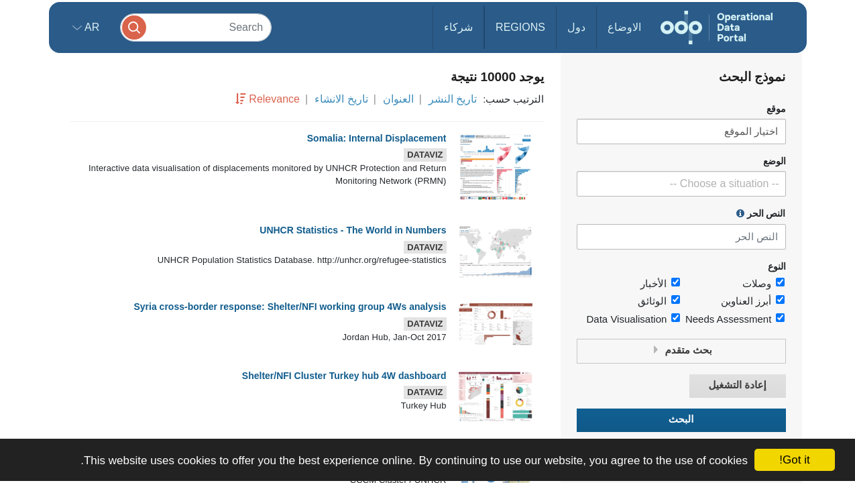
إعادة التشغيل (737, 385)
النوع (777, 267)
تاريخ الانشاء (341, 99)
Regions (520, 27)
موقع (776, 109)
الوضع (774, 161)
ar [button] (91, 27)
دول (576, 27)
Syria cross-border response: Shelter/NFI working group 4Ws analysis (289, 306)
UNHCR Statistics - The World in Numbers (353, 230)
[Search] (196, 27)
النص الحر (761, 213)
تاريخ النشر (453, 99)
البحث (681, 419)
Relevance (274, 99)
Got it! (794, 459)
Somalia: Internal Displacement (377, 138)
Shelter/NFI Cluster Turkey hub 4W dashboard (344, 375)
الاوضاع (624, 27)
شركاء (458, 27)
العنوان (398, 99)
